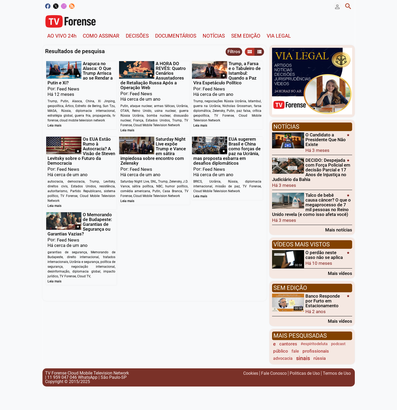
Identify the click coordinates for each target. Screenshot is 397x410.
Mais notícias (338, 229)
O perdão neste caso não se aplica (324, 255)
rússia (319, 358)
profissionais (315, 351)
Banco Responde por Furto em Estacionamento (322, 300)
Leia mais (54, 125)
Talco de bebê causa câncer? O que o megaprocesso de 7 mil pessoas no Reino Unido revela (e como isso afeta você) (311, 204)
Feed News (68, 89)
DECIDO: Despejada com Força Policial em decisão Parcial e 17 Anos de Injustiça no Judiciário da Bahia (311, 169)
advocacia (283, 358)
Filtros (233, 51)
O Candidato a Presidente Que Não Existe (325, 139)
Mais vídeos (340, 273)
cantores (288, 343)
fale (295, 351)
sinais (303, 358)
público (280, 351)
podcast (338, 343)
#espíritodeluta (314, 343)
